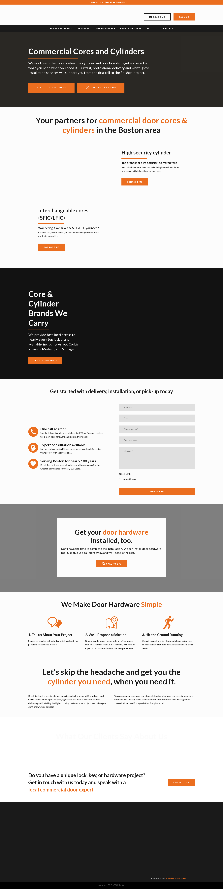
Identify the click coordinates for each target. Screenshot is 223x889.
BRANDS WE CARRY (130, 28)
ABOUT (150, 28)
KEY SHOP (83, 28)
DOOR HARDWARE (60, 28)
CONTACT (167, 28)
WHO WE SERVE (104, 28)
